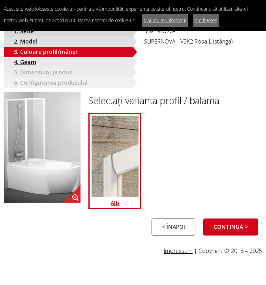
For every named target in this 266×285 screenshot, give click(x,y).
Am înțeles (206, 20)
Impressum (178, 251)
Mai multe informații (165, 20)
